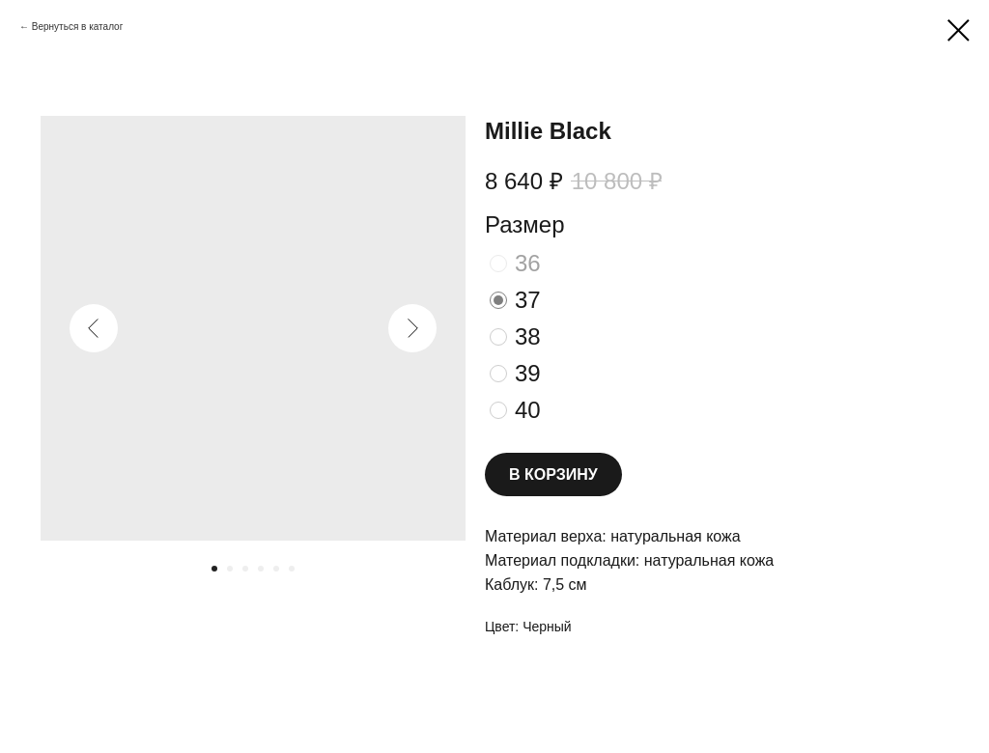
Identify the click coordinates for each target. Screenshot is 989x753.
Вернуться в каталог (78, 26)
